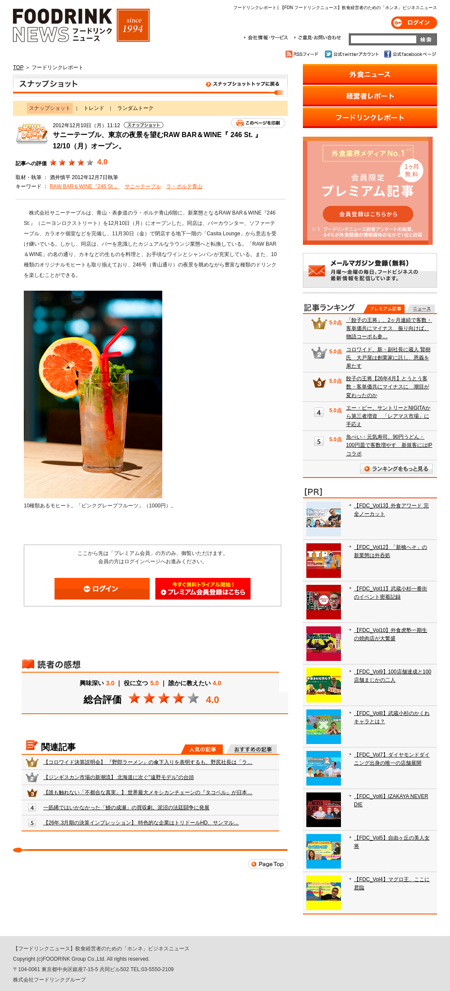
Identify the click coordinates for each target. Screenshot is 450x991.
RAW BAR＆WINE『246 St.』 (84, 186)
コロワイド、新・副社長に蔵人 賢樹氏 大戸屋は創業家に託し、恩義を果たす (388, 357)
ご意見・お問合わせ (317, 37)
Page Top (268, 864)
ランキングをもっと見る (396, 469)
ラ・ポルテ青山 (184, 186)
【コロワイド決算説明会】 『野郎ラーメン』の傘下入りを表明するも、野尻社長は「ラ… (147, 762)
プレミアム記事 (384, 309)
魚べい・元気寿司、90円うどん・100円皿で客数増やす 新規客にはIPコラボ (389, 445)
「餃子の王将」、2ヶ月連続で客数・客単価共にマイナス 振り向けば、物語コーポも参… (389, 328)
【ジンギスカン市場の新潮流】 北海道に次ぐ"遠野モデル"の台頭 (118, 777)
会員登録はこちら (203, 589)
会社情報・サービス (267, 37)
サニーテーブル (143, 186)
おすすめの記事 (251, 749)
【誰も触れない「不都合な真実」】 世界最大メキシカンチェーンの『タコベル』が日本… (147, 792)
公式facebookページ (409, 54)
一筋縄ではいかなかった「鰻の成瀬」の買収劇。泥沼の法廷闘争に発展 (126, 808)
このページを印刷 (258, 123)
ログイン (414, 22)
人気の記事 (202, 749)
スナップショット (150, 85)
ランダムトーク (135, 108)
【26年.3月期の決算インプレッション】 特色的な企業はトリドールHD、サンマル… (141, 823)
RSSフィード (303, 54)
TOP (18, 67)
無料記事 (420, 309)
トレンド (94, 108)
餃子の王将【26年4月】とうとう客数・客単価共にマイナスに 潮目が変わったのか (387, 386)
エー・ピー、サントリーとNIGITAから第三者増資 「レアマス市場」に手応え (388, 416)
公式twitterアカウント (352, 54)
